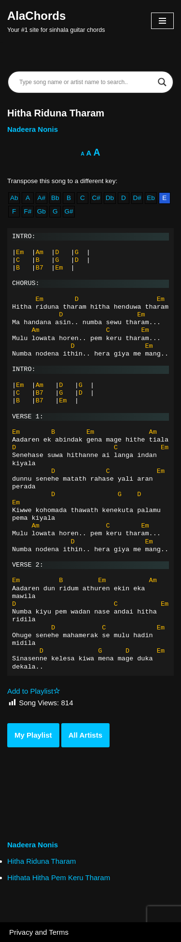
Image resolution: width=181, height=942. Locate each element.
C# (96, 197)
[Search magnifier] (162, 82)
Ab (14, 197)
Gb (41, 211)
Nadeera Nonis (32, 129)
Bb (55, 197)
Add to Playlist (33, 691)
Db (110, 197)
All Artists (85, 735)
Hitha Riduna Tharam (41, 861)
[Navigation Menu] (162, 21)
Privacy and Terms (39, 932)
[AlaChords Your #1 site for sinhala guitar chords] (56, 21)
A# (42, 197)
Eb (151, 197)
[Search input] (86, 82)
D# (137, 197)
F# (28, 211)
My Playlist (33, 735)
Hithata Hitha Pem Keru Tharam (58, 877)
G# (68, 211)
